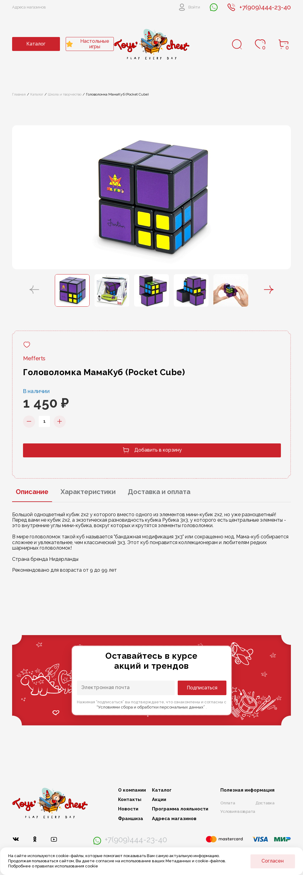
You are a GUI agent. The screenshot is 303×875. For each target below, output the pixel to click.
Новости (128, 809)
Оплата (227, 803)
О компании (132, 790)
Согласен (273, 861)
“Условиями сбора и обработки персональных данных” (151, 707)
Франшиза (130, 818)
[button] (34, 290)
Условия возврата (237, 811)
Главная (19, 94)
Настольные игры (87, 43)
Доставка (265, 803)
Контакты (129, 799)
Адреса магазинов (29, 7)
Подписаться (202, 688)
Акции (159, 799)
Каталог (35, 44)
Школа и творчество (64, 94)
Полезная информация (247, 790)
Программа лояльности (180, 809)
